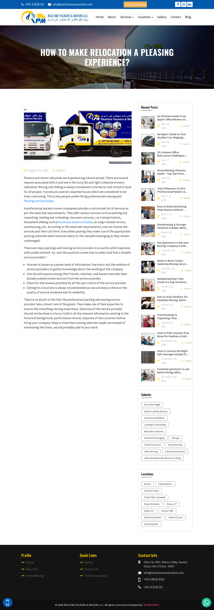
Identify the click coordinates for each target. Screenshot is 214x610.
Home (100, 17)
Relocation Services (153, 431)
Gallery (162, 17)
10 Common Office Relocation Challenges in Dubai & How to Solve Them (172, 154)
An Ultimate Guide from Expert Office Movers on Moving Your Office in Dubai (171, 118)
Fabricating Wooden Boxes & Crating (162, 458)
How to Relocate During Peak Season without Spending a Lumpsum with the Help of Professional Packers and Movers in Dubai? (173, 208)
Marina (147, 484)
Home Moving (32, 576)
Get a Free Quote (135, 4)
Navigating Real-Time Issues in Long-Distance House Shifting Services (171, 280)
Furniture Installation (154, 418)
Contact (176, 17)
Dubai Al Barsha (152, 504)
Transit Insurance (152, 444)
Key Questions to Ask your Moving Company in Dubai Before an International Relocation (173, 244)
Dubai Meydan (151, 524)
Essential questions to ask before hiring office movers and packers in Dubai (173, 370)
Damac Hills (167, 510)
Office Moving (151, 451)
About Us (29, 569)
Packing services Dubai (39, 201)
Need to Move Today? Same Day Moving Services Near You (173, 262)
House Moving (175, 444)
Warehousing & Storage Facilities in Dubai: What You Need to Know (171, 226)
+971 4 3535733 (153, 587)
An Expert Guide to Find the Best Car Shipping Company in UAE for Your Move (172, 136)
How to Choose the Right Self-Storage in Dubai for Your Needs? (172, 352)
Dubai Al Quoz (176, 517)
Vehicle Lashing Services (155, 411)
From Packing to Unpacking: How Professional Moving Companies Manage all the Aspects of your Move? (173, 316)
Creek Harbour (165, 484)
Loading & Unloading (155, 424)
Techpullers (151, 605)
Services (125, 17)
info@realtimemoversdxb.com (164, 573)
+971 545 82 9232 (154, 579)
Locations (144, 17)
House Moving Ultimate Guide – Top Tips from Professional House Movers (171, 172)
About (112, 17)
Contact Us (89, 569)
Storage (175, 438)
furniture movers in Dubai (75, 222)
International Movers (175, 451)
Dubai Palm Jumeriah (154, 497)
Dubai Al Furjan (151, 490)
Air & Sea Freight (152, 404)
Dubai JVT (172, 504)
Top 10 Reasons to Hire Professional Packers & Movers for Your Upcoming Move (173, 190)
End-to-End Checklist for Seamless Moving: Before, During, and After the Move (173, 298)
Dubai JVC (149, 510)
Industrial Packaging (154, 438)
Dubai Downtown (152, 517)
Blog (188, 17)
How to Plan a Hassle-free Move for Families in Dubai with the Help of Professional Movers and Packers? (173, 334)
